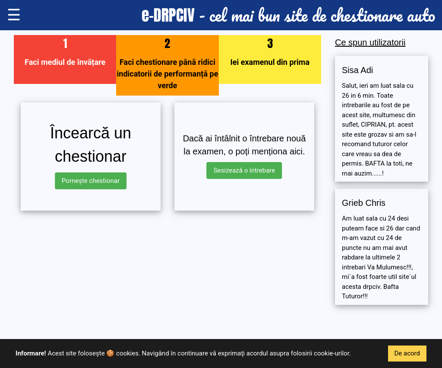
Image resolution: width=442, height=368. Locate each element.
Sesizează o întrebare (244, 170)
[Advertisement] (167, 278)
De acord (407, 353)
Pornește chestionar (91, 181)
